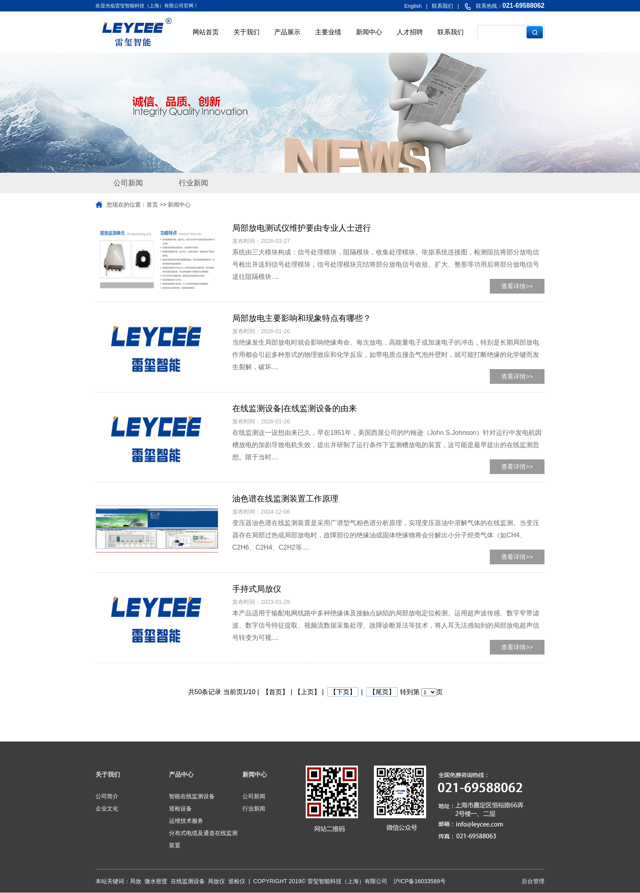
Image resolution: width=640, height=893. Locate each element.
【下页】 (343, 691)
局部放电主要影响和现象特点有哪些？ (301, 318)
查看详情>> (517, 286)
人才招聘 (410, 32)
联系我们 (451, 32)
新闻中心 (369, 32)
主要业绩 (328, 32)
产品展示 (287, 32)
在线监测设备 (188, 881)
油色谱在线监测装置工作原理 (285, 498)
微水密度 (155, 881)
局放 (135, 881)
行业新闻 (193, 183)
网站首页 (206, 32)
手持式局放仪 (256, 588)
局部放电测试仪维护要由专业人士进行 (301, 227)
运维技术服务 (186, 820)
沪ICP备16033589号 (419, 881)
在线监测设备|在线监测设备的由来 (294, 408)
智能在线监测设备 (192, 796)
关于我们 (246, 32)
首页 (152, 204)
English (413, 6)
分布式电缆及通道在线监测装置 (203, 839)
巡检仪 (236, 881)
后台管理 (533, 881)
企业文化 (107, 808)
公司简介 (107, 796)
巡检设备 (180, 808)
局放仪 (216, 881)
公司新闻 (128, 183)
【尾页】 (382, 691)
